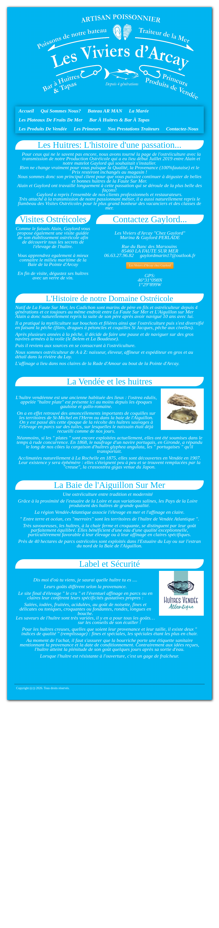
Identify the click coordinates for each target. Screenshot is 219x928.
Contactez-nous (182, 129)
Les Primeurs (87, 129)
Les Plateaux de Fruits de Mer (50, 120)
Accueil (26, 111)
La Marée (139, 111)
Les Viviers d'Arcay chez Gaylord (150, 265)
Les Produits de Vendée (43, 129)
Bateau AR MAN (105, 111)
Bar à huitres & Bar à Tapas (119, 120)
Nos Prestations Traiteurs (133, 129)
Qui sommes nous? (61, 111)
